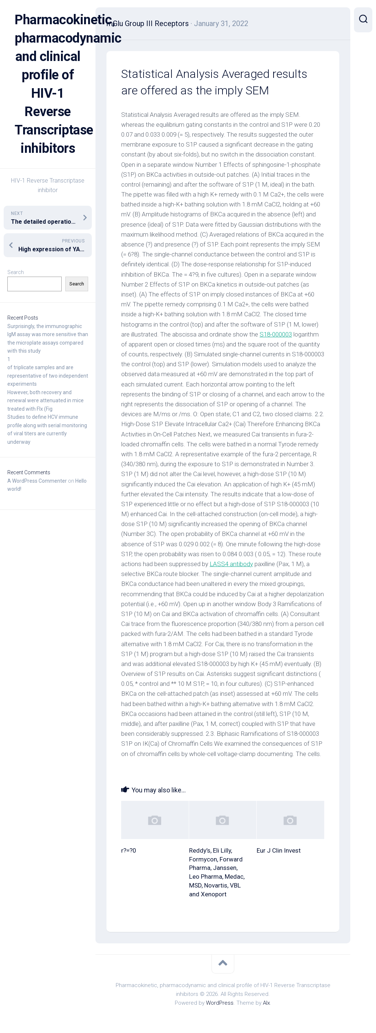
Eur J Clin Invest (279, 850)
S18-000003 (276, 334)
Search (15, 272)
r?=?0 (128, 850)
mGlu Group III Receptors (147, 23)
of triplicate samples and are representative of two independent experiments (47, 375)
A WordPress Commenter (37, 481)
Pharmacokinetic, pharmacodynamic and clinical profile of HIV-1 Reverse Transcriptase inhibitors (48, 84)
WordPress (220, 1003)
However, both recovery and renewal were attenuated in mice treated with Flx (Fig (45, 400)
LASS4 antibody (231, 564)
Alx (266, 1003)
